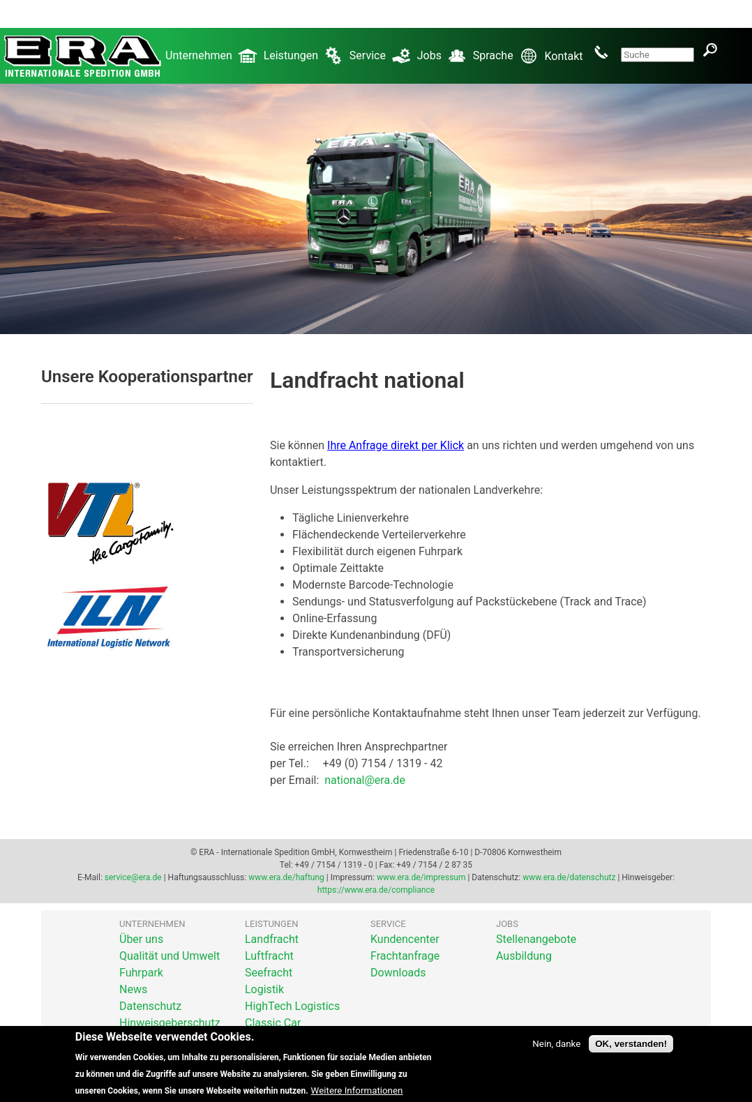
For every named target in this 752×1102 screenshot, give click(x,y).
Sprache (509, 61)
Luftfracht (269, 956)
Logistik (264, 989)
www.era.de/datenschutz (568, 877)
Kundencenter (404, 939)
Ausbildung (524, 956)
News (133, 989)
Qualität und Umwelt (169, 956)
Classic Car (273, 1022)
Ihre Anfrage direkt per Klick (395, 445)
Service (383, 61)
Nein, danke (556, 1052)
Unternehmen (214, 61)
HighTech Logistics (292, 1006)
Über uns (141, 939)
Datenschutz (150, 1006)
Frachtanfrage (404, 956)
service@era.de (133, 877)
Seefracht (268, 972)
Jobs (445, 61)
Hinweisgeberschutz (169, 1022)
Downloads (398, 972)
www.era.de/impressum (421, 877)
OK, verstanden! (631, 1052)
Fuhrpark (141, 972)
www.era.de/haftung (286, 877)
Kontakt (580, 52)
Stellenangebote (536, 939)
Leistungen (306, 61)
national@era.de (364, 780)
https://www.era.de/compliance (376, 890)
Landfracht (272, 939)
